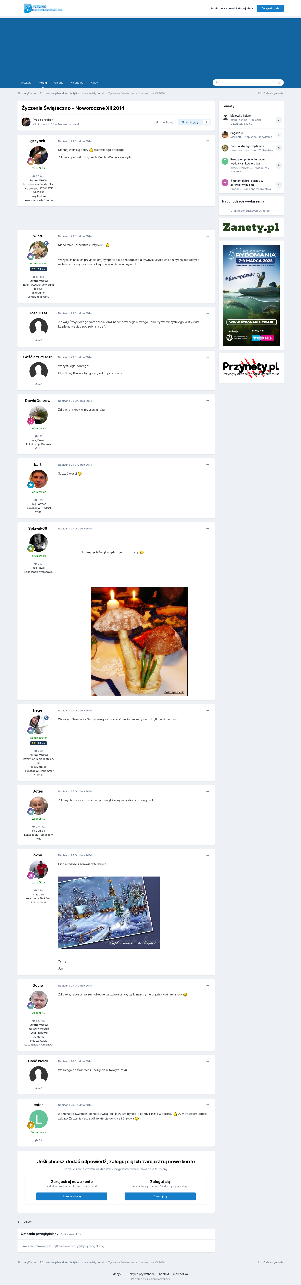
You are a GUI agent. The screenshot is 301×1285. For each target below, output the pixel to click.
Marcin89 (236, 136)
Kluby (94, 82)
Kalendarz (77, 82)
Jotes (38, 791)
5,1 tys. (39, 276)
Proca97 (235, 189)
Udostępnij (164, 122)
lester (38, 1105)
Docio (38, 985)
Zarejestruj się (270, 8)
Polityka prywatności (141, 1274)
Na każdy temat (68, 124)
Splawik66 (37, 528)
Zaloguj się (160, 1196)
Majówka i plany (241, 115)
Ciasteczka (180, 1274)
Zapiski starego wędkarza (247, 146)
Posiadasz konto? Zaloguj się (232, 8)
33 (38, 1140)
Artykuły (26, 82)
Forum (43, 84)
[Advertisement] (151, 46)
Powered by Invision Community (150, 1279)
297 (38, 563)
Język (118, 1274)
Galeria (58, 82)
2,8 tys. (38, 826)
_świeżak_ (236, 150)
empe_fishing (238, 119)
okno (37, 855)
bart (37, 464)
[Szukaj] (234, 82)
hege (37, 710)
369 (38, 500)
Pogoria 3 (236, 133)
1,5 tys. (39, 176)
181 (38, 436)
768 (38, 750)
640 (38, 890)
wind (37, 236)
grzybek (47, 119)
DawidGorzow (37, 401)
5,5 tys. (38, 1020)
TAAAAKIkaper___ (241, 167)
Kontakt (164, 1274)
